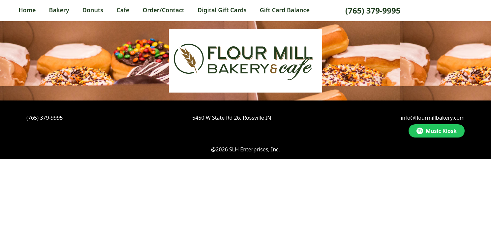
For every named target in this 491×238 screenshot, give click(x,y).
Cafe (122, 10)
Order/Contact (163, 10)
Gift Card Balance (285, 10)
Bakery (59, 10)
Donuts (92, 10)
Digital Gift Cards (222, 10)
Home (27, 10)
